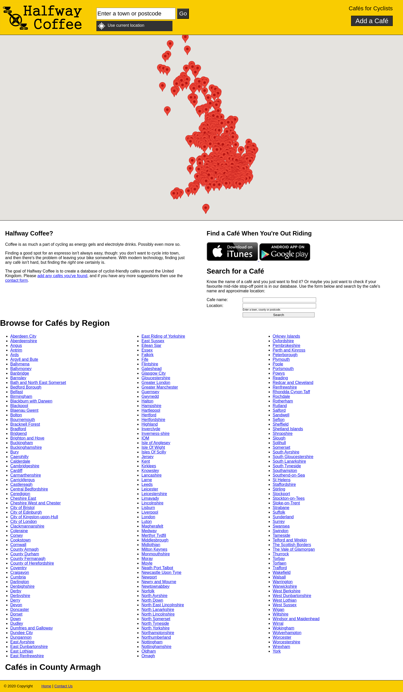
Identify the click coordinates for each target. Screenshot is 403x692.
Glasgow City (153, 373)
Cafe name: (217, 299)
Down (15, 619)
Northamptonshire (157, 632)
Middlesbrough (154, 540)
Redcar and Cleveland (293, 382)
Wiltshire (280, 614)
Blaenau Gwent (24, 410)
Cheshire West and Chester (35, 503)
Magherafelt (152, 526)
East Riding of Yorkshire (163, 336)
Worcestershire (286, 642)
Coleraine (19, 531)
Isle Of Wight (153, 447)
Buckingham (21, 443)
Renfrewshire (285, 387)
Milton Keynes (154, 549)
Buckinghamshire (26, 447)
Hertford (148, 415)
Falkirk (147, 355)
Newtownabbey (155, 586)
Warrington (283, 582)
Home (46, 686)
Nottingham (151, 642)
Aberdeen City (23, 336)
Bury (14, 452)
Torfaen (279, 563)
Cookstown (20, 540)
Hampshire (151, 406)
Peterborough (285, 355)
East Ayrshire (22, 642)
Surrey (279, 521)
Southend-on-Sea (289, 475)
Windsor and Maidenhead (296, 619)
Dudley (16, 623)
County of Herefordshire (32, 563)
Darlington (19, 582)
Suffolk (279, 512)
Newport (149, 577)
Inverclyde (150, 429)
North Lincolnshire (158, 614)
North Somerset (155, 619)
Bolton (16, 415)
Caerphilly (19, 456)
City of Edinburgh (26, 512)
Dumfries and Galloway (31, 628)
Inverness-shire (155, 433)
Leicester (149, 489)
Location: (215, 305)
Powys (279, 373)
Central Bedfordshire (29, 489)
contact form (16, 280)
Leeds (147, 484)
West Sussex (285, 605)
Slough (279, 438)
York (277, 651)
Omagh (148, 656)
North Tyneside (155, 623)
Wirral (278, 623)
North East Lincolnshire (162, 605)
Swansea (281, 526)
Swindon (280, 531)
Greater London (155, 382)
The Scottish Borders (292, 544)
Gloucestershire (155, 378)
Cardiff (16, 470)
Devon (16, 605)
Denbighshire (22, 586)
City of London (23, 521)
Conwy (16, 535)
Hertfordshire (153, 419)
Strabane (281, 507)
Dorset (16, 614)
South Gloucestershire (293, 456)
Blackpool (19, 406)
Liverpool (149, 512)
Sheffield (281, 424)
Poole (278, 364)
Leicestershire (154, 494)
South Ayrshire (286, 452)
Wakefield (282, 572)
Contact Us (63, 686)
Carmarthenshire (25, 475)
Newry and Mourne (158, 582)
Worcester (282, 637)
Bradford (18, 429)
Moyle (146, 563)
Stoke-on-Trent (286, 503)
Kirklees (148, 466)
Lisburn (148, 507)
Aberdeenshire (23, 341)
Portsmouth (283, 368)
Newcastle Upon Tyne (161, 572)
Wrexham (281, 646)
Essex (147, 350)
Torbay (279, 558)
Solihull (279, 443)
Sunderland (283, 517)
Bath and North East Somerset (38, 382)
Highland (149, 424)
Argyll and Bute (24, 359)
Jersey (147, 456)
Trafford (280, 568)
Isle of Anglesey (155, 443)
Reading (280, 378)
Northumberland (156, 637)
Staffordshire (284, 484)
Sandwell (281, 415)
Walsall (279, 577)
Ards (14, 355)
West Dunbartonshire (292, 595)
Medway (149, 531)
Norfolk (147, 591)
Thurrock (281, 554)
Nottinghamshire (156, 646)
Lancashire (151, 475)
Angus (16, 345)
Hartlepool (150, 410)
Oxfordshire (283, 341)
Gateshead (151, 368)
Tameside (281, 535)
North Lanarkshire (157, 609)
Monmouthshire (155, 554)
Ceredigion (20, 494)
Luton (146, 521)
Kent (145, 461)
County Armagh (24, 549)
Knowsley (150, 470)
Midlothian (150, 544)
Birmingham (21, 396)
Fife (144, 359)
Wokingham (283, 628)
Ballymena (20, 364)
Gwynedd (150, 396)
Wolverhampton (287, 632)
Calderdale (20, 461)
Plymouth (281, 359)
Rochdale (281, 396)
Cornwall (18, 544)
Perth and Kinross (289, 350)
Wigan (278, 609)
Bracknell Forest (25, 424)
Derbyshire (20, 595)
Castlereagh (21, 484)
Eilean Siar (151, 345)
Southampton (285, 470)
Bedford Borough (25, 387)
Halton (147, 401)
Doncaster (19, 609)
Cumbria (18, 577)
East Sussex (152, 341)
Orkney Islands (286, 336)
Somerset (281, 447)
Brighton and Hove (27, 438)
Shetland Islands (288, 429)
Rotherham (283, 401)
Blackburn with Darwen (31, 401)
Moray (147, 558)
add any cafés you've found (62, 276)
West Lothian (285, 600)
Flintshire (149, 364)
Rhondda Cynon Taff (291, 392)
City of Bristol (22, 507)
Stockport (281, 494)
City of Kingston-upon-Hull (34, 517)
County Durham (24, 554)
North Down (152, 600)
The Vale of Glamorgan (294, 549)
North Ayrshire (154, 595)
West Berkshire (286, 591)
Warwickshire (285, 586)
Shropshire (282, 433)
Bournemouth (22, 419)
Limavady (150, 498)
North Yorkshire (155, 628)
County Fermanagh (27, 558)
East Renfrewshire (27, 656)
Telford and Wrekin (290, 540)
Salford (279, 410)
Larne (146, 480)
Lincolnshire (152, 503)
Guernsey (150, 392)
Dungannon (21, 637)
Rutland (280, 406)
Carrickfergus (22, 480)
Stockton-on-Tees (289, 498)
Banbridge (19, 373)
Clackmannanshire (27, 526)
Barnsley (18, 378)
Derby (15, 591)
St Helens (281, 480)
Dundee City (21, 632)
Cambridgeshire (24, 466)
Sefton (279, 419)
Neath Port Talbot (157, 568)
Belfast (16, 392)
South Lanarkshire (289, 461)
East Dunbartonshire (29, 646)
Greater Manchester (159, 387)
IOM (145, 438)
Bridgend (18, 433)
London (148, 517)
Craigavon (19, 572)
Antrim (16, 350)
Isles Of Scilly (153, 452)
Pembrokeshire (286, 345)
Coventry (18, 568)
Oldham (148, 651)
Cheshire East (23, 498)
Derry (15, 600)
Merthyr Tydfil (153, 535)
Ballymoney (21, 368)
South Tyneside (287, 466)
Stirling (279, 489)
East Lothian (21, 651)
